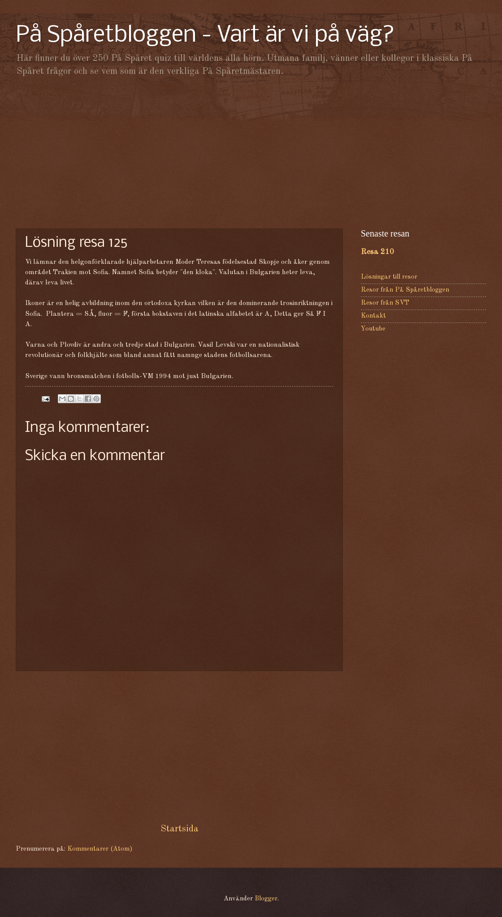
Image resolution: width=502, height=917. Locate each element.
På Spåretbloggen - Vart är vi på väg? (205, 35)
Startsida (179, 829)
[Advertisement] (251, 152)
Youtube (373, 329)
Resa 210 (377, 252)
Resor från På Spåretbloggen (405, 290)
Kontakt (373, 316)
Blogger (266, 898)
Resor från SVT (385, 303)
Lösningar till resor (389, 277)
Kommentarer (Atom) (99, 849)
